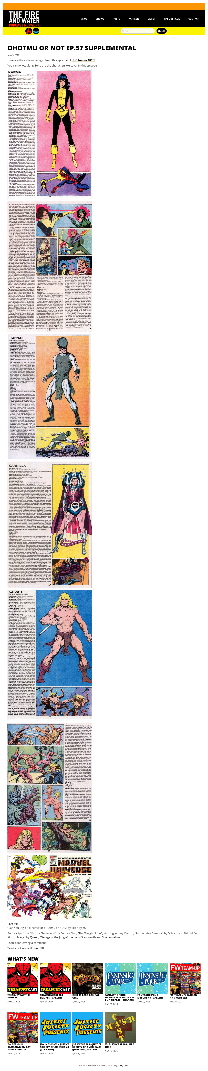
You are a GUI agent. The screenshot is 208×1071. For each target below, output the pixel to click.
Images (23, 948)
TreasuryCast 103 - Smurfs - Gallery (52, 996)
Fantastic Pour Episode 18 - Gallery (150, 996)
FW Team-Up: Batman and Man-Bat (183, 996)
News (83, 18)
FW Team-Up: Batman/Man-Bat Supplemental (18, 1047)
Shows (100, 18)
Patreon (134, 18)
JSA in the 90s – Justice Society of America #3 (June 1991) (54, 1047)
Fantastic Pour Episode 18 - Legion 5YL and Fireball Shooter (119, 997)
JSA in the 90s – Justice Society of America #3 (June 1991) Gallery (86, 1047)
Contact (193, 18)
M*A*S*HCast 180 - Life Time (119, 1045)
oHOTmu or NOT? (83, 60)
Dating (16, 948)
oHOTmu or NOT (36, 948)
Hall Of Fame (172, 18)
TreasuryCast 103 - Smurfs (19, 996)
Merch (151, 18)
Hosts (116, 18)
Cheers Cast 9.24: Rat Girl (85, 996)
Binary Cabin (123, 1065)
